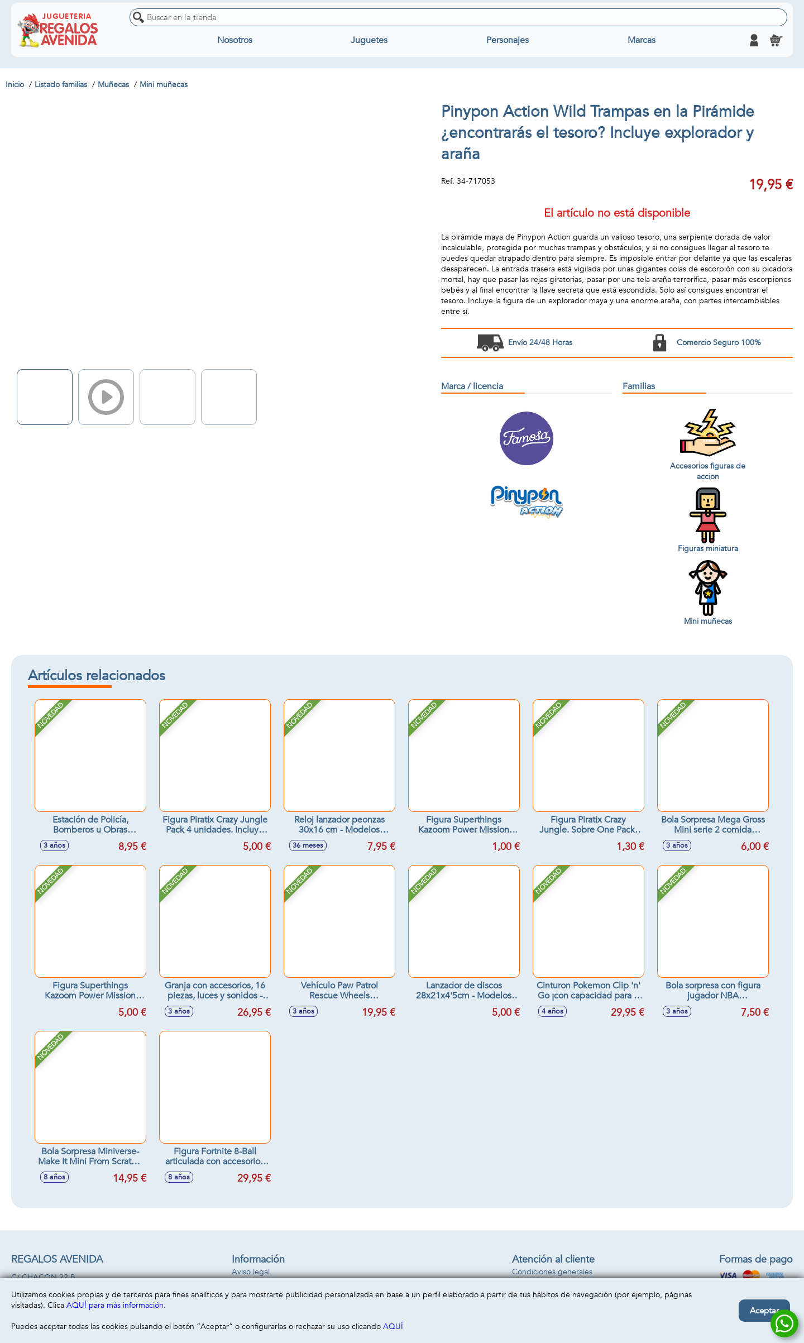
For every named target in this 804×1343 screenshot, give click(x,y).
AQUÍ (393, 1326)
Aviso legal (251, 1271)
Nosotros (234, 40)
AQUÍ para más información (115, 1305)
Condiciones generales (552, 1271)
